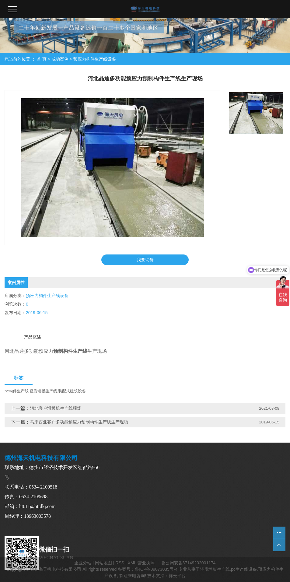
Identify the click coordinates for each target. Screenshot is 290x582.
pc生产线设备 (244, 569)
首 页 (42, 59)
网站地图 (103, 562)
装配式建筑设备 (72, 391)
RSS (119, 562)
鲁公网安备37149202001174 (188, 562)
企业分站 (82, 562)
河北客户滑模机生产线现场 (55, 408)
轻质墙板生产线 (43, 391)
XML (132, 562)
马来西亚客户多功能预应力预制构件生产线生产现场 (79, 421)
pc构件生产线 (17, 391)
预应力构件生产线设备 (94, 59)
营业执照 (146, 562)
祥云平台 (177, 575)
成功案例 (59, 59)
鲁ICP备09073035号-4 (156, 569)
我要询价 (145, 259)
